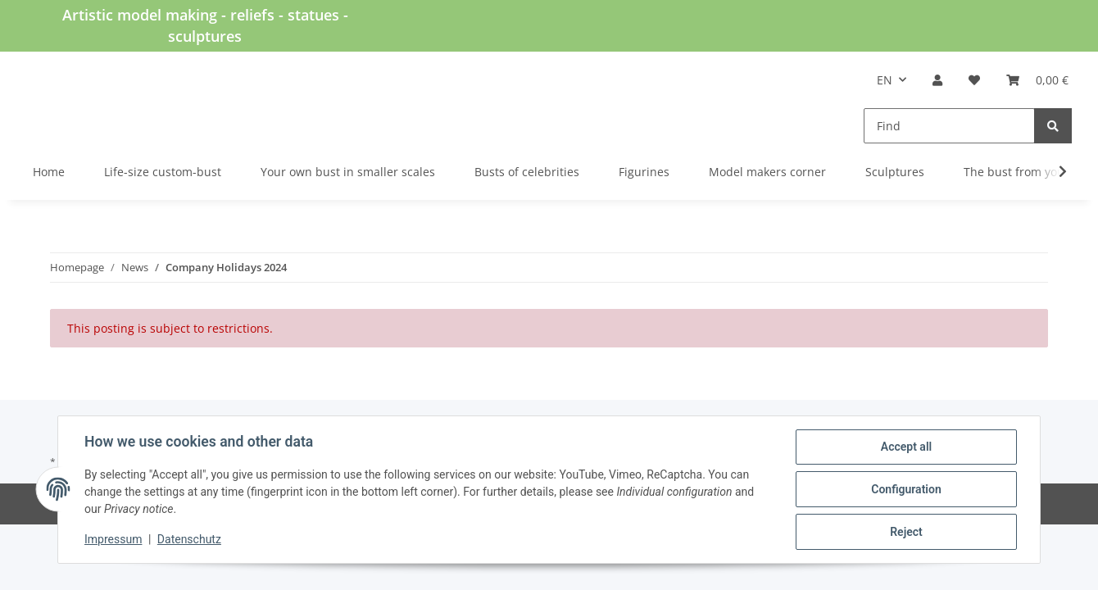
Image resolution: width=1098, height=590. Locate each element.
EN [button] (884, 80)
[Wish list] (974, 80)
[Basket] (1037, 80)
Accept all (906, 446)
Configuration (906, 489)
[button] (937, 80)
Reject (906, 531)
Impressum (113, 539)
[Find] (949, 125)
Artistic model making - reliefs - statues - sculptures (205, 25)
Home (49, 171)
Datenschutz (189, 539)
